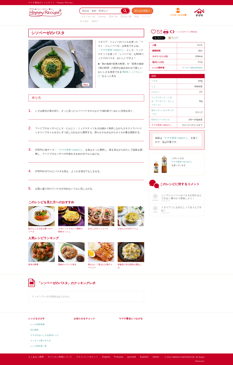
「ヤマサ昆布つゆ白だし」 (112, 50)
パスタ (154, 81)
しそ (153, 86)
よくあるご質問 (36, 357)
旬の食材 (34, 330)
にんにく (155, 92)
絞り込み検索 (141, 10)
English (106, 357)
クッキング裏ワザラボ (40, 340)
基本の (95, 21)
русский (131, 357)
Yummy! (102, 16)
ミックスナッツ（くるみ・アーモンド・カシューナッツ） (162, 101)
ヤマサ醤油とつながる (131, 318)
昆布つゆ (113, 16)
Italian (156, 357)
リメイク (146, 16)
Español (144, 357)
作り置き (84, 21)
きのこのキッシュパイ (98, 228)
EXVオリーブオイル (160, 119)
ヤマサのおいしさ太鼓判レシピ (44, 335)
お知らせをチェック (84, 318)
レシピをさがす (36, 318)
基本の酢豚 (33, 264)
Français (118, 357)
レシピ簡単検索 (37, 324)
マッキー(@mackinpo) (192, 68)
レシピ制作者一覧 (38, 346)
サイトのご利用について (60, 357)
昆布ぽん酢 (126, 16)
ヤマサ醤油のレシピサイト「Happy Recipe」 (51, 3)
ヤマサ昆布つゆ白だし (161, 125)
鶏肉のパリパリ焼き (67, 264)
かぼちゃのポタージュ (128, 228)
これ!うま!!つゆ (87, 16)
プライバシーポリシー (87, 357)
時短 (136, 16)
